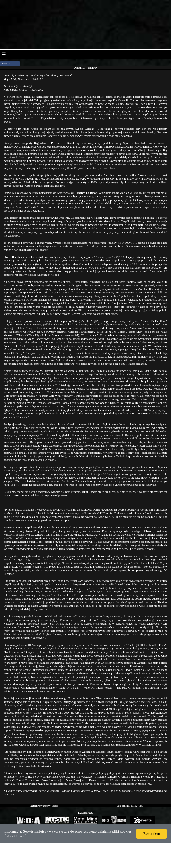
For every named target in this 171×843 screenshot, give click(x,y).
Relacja (6, 63)
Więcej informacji (15, 836)
